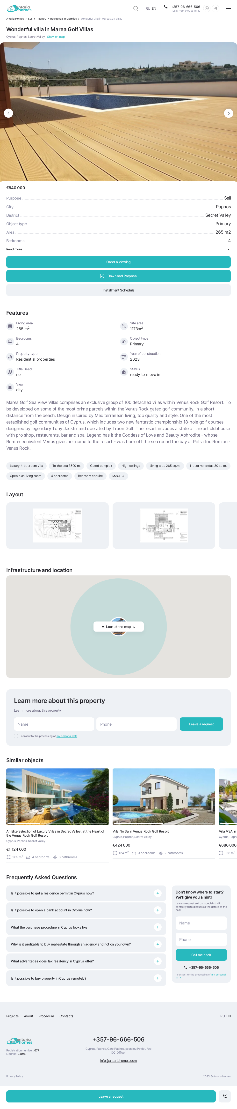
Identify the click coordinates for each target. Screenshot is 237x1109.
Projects (12, 1016)
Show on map (56, 36)
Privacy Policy (14, 1076)
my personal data (67, 736)
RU (148, 8)
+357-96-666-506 (118, 1039)
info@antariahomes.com (118, 1060)
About (28, 1016)
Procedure (46, 1016)
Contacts (66, 1016)
